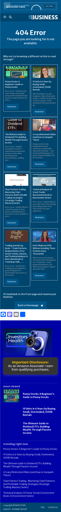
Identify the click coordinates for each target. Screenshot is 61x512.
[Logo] (43, 17)
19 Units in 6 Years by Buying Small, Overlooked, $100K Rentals (39, 411)
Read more (11, 107)
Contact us (53, 507)
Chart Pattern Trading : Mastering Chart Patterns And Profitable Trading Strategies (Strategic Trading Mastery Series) (29, 484)
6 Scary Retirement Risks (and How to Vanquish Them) (44, 137)
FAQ (43, 507)
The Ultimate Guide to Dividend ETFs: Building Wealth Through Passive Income (37, 428)
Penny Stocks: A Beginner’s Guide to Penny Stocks (14, 84)
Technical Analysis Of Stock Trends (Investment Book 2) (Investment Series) (42, 193)
